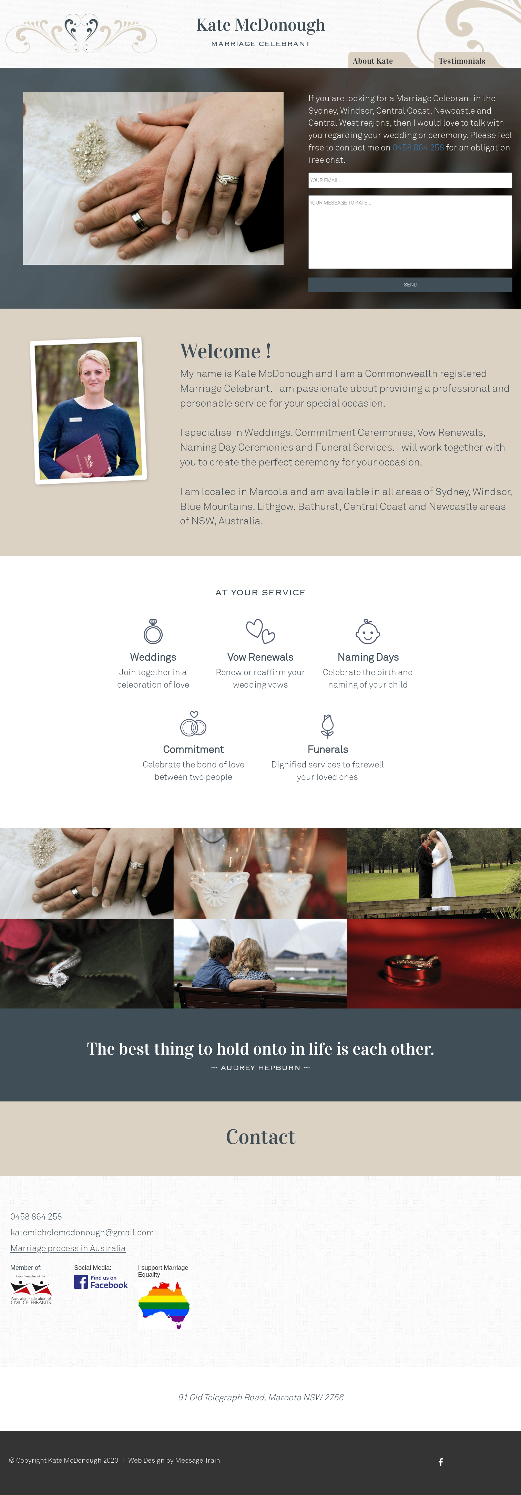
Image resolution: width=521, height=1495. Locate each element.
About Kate (373, 61)
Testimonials (462, 61)
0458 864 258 (418, 147)
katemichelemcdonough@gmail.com (82, 1232)
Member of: (26, 1267)
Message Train (197, 1460)
